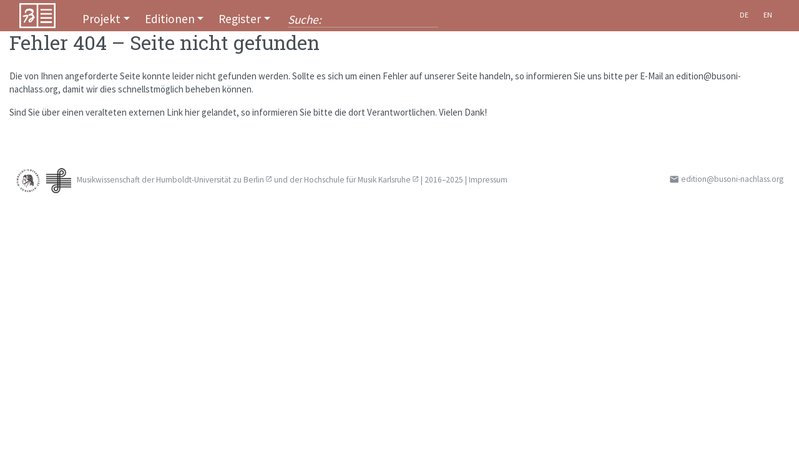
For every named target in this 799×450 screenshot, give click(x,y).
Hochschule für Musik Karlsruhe (357, 179)
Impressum (488, 179)
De (744, 14)
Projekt (101, 18)
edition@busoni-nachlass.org (732, 179)
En (767, 14)
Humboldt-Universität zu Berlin (210, 179)
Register (239, 18)
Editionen (170, 18)
